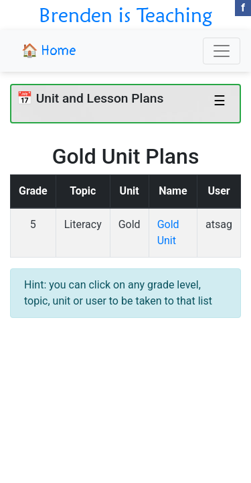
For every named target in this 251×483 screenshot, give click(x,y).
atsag (218, 224)
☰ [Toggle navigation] (220, 101)
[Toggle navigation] (221, 51)
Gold (129, 224)
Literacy (83, 224)
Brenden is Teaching (125, 15)
